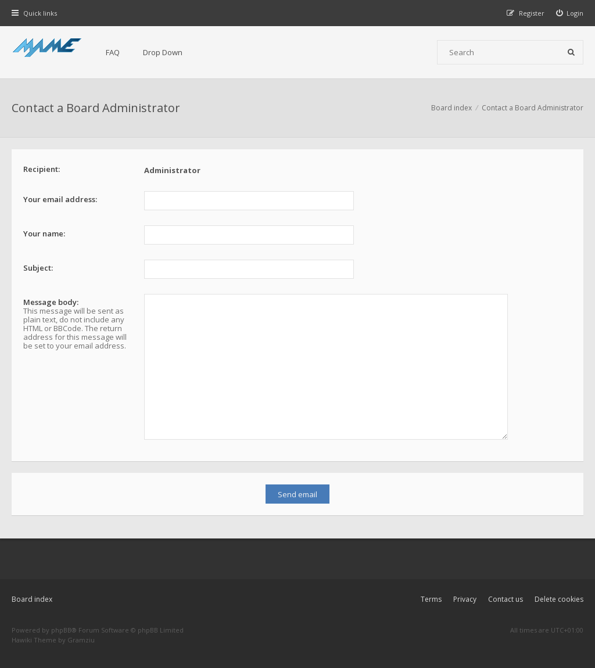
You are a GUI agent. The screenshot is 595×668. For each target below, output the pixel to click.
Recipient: (41, 169)
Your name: (44, 233)
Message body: (50, 302)
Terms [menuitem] (431, 599)
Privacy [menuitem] (464, 599)
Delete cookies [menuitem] (559, 599)
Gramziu (81, 639)
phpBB (61, 630)
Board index (32, 599)
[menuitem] (570, 13)
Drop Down (162, 52)
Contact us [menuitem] (505, 599)
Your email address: (60, 199)
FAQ (113, 52)
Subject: (38, 268)
